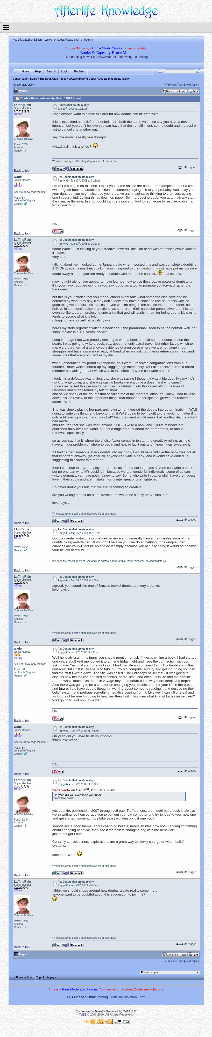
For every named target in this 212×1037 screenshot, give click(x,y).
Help (38, 71)
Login (77, 39)
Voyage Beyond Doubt (82, 78)
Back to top (22, 170)
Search (51, 71)
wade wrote (61, 790)
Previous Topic (175, 84)
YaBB (83, 1014)
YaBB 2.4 (129, 1011)
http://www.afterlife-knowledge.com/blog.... (122, 57)
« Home (18, 977)
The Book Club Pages (53, 78)
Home (25, 71)
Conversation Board (25, 78)
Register (89, 39)
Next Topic (192, 84)
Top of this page (46, 977)
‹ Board (29, 977)
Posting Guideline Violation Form (121, 997)
